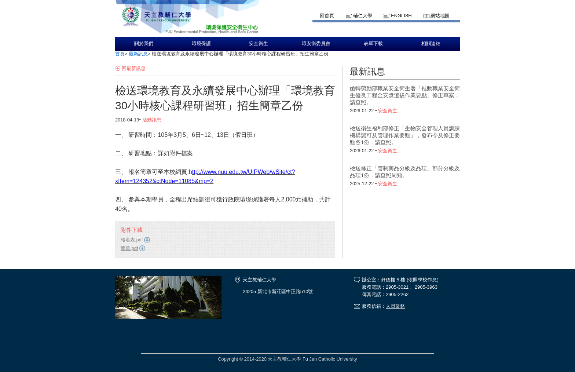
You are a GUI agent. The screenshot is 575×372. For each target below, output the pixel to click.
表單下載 (373, 43)
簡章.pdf (129, 248)
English (401, 15)
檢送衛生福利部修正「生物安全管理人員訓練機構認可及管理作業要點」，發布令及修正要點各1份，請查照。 (405, 135)
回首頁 (327, 15)
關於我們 (143, 43)
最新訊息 (138, 53)
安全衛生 (258, 43)
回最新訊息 (134, 68)
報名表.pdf (132, 239)
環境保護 (201, 43)
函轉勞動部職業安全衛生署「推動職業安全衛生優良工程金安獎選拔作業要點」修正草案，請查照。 (405, 95)
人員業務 (395, 306)
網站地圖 (440, 15)
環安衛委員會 (316, 43)
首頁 (120, 53)
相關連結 (430, 43)
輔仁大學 (362, 15)
